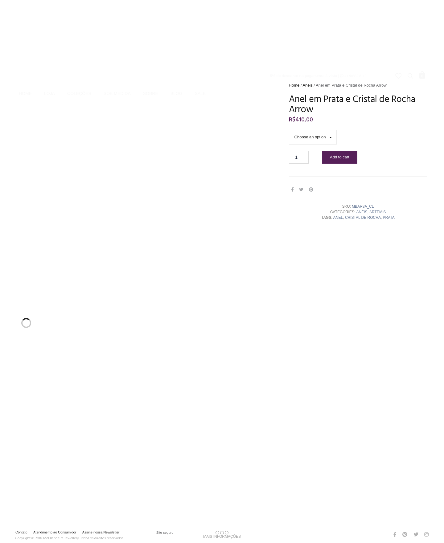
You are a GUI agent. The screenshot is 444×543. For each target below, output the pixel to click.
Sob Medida (117, 43)
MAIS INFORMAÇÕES (222, 534)
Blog (177, 43)
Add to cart (339, 157)
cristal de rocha (363, 217)
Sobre (150, 43)
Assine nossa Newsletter (100, 532)
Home (25, 43)
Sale (200, 43)
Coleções (79, 43)
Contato (21, 532)
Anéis (307, 85)
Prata (389, 217)
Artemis (377, 212)
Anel (338, 217)
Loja (49, 43)
